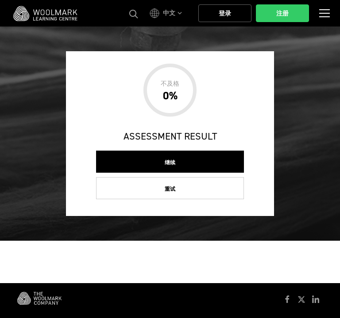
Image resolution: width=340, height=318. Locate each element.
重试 (170, 189)
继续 (170, 162)
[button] (167, 13)
